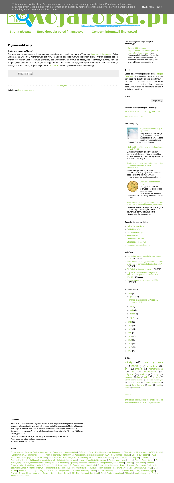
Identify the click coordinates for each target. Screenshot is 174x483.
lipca (132, 306)
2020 (130, 336)
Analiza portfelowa (41, 473)
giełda (130, 382)
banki (134, 365)
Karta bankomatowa (104, 457)
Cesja (59, 473)
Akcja (27, 476)
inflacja (138, 369)
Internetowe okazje (135, 232)
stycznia (133, 317)
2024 (130, 322)
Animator (150, 463)
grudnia (133, 297)
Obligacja (129, 473)
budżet (146, 377)
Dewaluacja (58, 452)
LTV (155, 468)
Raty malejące (105, 468)
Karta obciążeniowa (86, 457)
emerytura (129, 377)
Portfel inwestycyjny (33, 465)
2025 (130, 294)
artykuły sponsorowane (133, 380)
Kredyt (67, 473)
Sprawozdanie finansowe (108, 465)
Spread (14, 470)
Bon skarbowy (128, 470)
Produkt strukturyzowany (96, 460)
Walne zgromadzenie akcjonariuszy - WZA (92, 455)
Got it (159, 7)
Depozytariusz (148, 460)
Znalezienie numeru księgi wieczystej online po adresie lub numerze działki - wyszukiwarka (145, 165)
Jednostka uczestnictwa (88, 463)
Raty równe (92, 468)
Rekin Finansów (133, 229)
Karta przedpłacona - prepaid (127, 457)
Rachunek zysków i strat (55, 468)
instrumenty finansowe (101, 54)
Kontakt (128, 395)
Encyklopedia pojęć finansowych (61, 31)
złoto (138, 377)
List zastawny (62, 463)
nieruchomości (156, 369)
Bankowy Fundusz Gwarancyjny (38, 452)
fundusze (54, 65)
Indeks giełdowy (62, 470)
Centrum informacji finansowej (114, 31)
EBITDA (70, 468)
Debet (53, 473)
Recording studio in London (138, 245)
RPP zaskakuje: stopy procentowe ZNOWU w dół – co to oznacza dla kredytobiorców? (145, 204)
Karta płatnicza (55, 457)
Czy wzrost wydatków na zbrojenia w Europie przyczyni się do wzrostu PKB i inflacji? (143, 274)
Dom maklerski (147, 457)
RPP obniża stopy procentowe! (139, 269)
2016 (130, 351)
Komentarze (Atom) (26, 90)
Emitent (120, 463)
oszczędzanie (154, 362)
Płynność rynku (17, 465)
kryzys (138, 382)
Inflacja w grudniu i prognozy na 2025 (142, 280)
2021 (130, 333)
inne (133, 371)
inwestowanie (150, 371)
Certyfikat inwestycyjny (145, 470)
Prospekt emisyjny (107, 463)
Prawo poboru (143, 455)
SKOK (151, 452)
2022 (130, 329)
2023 (130, 325)
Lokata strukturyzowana (67, 460)
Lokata (81, 460)
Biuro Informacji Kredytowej (135, 452)
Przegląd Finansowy (137, 48)
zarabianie (135, 387)
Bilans (122, 465)
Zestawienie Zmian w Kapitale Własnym (27, 468)
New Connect (116, 455)
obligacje (129, 374)
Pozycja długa (79, 465)
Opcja (117, 470)
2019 (130, 340)
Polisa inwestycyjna (24, 457)
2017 (130, 347)
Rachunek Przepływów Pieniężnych (141, 465)
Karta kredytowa (69, 457)
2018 (130, 344)
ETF (133, 455)
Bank (103, 473)
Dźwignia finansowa (46, 470)
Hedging (129, 463)
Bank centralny (71, 452)
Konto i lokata (132, 236)
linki (127, 369)
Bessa (137, 460)
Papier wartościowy (115, 473)
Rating (127, 455)
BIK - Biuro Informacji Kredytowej (85, 473)
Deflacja (82, 452)
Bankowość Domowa (135, 239)
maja (132, 310)
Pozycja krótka (50, 465)
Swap (93, 470)
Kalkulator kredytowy (135, 226)
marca (133, 314)
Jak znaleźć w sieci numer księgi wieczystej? (143, 111)
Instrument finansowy (80, 470)
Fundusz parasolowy (117, 460)
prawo (150, 385)
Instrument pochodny (27, 470)
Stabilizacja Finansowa (136, 242)
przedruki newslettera (152, 382)
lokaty (128, 362)
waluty (143, 374)
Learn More (148, 7)
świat (127, 385)
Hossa (130, 460)
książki (158, 385)
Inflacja (90, 452)
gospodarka (152, 366)
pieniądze (156, 377)
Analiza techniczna (142, 473)
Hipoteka (73, 463)
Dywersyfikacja (25, 473)
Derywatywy (140, 463)
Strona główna (20, 31)
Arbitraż (14, 473)
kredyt (156, 375)
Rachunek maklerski (19, 460)
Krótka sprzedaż (64, 465)
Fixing (41, 455)
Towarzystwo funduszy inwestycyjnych (38, 463)
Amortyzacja (81, 468)
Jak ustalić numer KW (134, 117)
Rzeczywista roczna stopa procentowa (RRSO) (132, 468)
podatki (127, 387)
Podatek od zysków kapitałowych (59, 455)
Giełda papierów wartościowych (42, 460)
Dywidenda (91, 465)
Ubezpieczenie (40, 457)
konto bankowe (138, 385)
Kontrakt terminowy (105, 470)
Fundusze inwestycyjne (154, 380)
